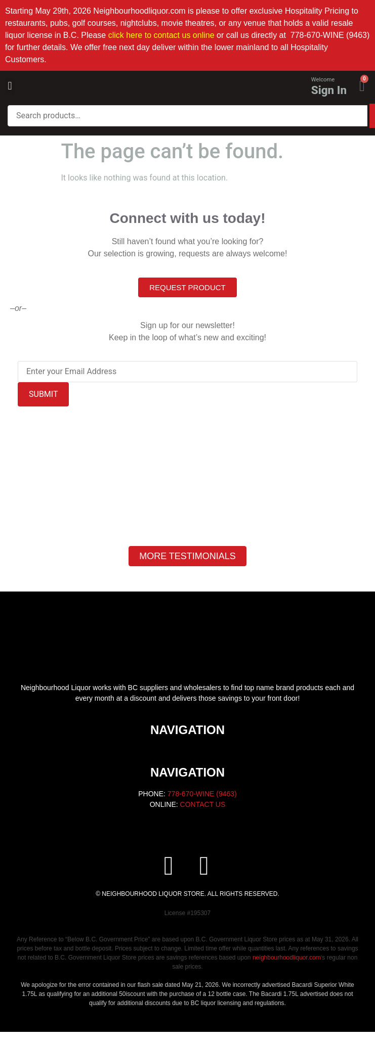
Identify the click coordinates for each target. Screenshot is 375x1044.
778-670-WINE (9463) (202, 794)
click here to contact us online (161, 35)
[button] (10, 86)
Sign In (329, 90)
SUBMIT (43, 394)
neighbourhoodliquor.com (287, 957)
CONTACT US (203, 804)
